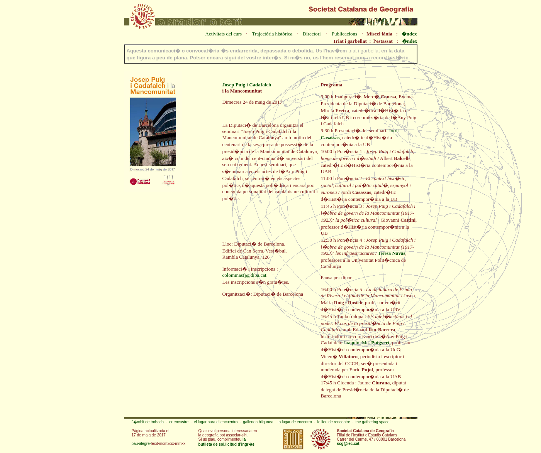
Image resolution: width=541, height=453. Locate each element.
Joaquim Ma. (367, 342)
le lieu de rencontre (333, 422)
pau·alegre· (141, 443)
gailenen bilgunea (258, 422)
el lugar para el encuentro (215, 422)
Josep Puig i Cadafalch (246, 85)
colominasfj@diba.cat (244, 275)
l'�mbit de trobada (148, 422)
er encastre (178, 422)
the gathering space (373, 422)
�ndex (409, 34)
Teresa (391, 253)
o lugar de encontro (295, 422)
